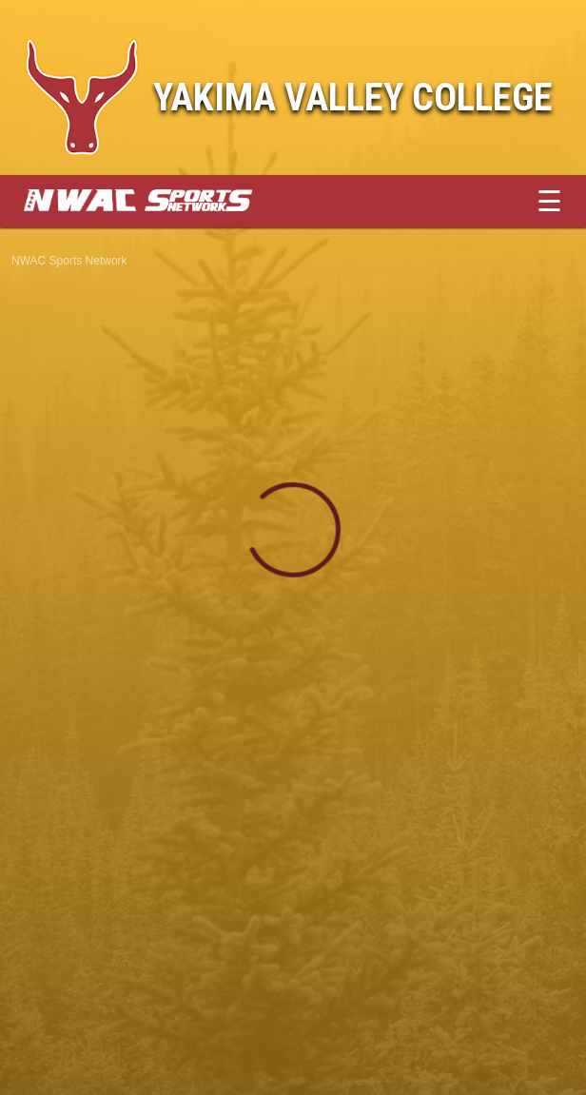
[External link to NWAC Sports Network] (166, 206)
